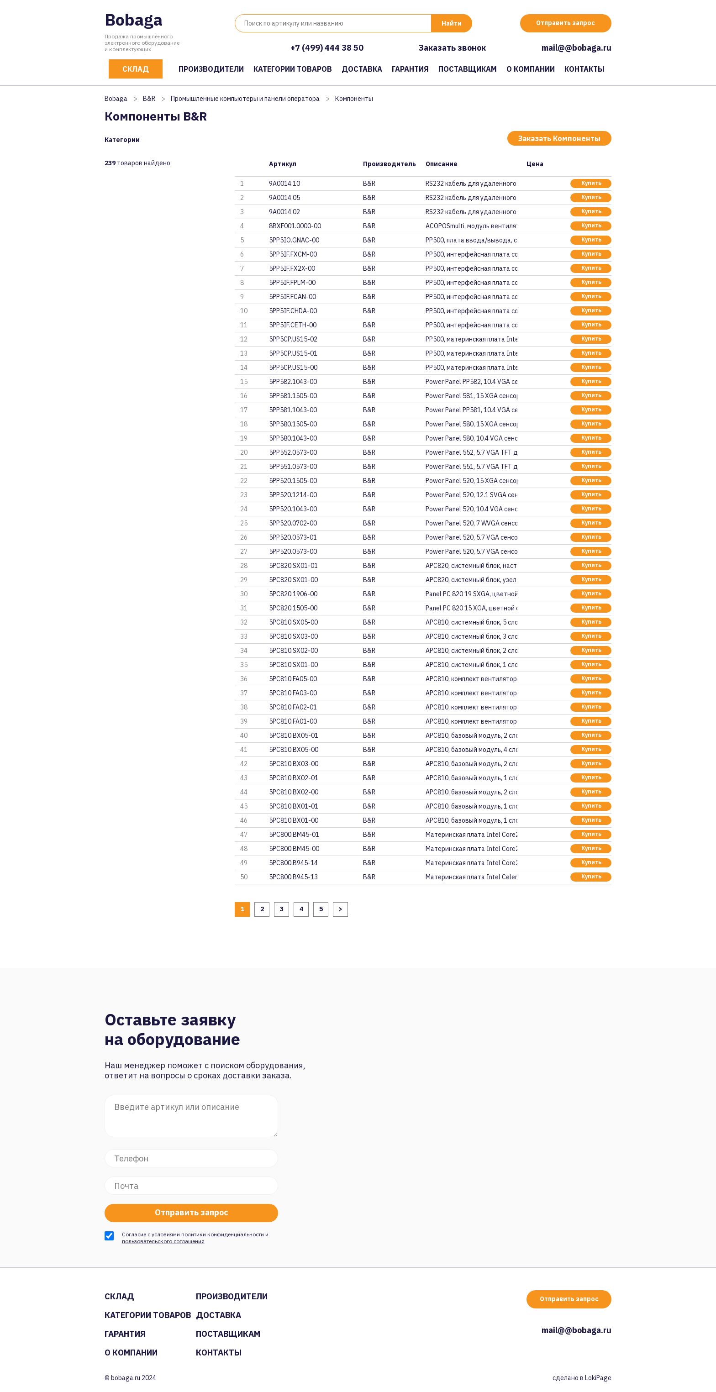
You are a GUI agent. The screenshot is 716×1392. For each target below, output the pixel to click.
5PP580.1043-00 (293, 438)
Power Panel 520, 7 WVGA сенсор (471, 523)
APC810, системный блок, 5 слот (471, 622)
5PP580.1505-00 (293, 424)
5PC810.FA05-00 (293, 679)
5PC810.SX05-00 (293, 622)
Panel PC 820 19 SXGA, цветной (471, 594)
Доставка (362, 69)
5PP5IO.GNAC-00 (295, 240)
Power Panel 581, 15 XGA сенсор (471, 396)
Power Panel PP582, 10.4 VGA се (471, 382)
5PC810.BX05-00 (293, 750)
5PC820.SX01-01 (293, 566)
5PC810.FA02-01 (293, 707)
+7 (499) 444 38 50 (326, 47)
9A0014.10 (284, 183)
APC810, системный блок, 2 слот (471, 650)
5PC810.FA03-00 (293, 693)
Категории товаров (292, 69)
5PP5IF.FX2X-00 (292, 268)
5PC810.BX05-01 (293, 735)
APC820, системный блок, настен (471, 566)
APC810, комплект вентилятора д (471, 679)
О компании (530, 69)
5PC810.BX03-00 (293, 764)
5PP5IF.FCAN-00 (292, 297)
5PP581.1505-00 (293, 396)
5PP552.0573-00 (293, 452)
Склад (135, 69)
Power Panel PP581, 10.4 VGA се (471, 410)
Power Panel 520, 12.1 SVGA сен (471, 495)
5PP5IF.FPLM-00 (292, 282)
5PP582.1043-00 (293, 382)
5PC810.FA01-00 (293, 721)
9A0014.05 (284, 198)
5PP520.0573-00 (293, 551)
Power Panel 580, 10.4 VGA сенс (471, 438)
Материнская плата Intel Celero (471, 877)
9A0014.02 (284, 212)
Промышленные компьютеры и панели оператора (245, 99)
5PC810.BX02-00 (293, 792)
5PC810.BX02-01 (293, 778)
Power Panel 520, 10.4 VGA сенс (471, 509)
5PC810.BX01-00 (293, 820)
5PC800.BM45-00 (294, 849)
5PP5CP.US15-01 (293, 353)
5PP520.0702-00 (293, 523)
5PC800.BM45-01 (294, 834)
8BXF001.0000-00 (295, 226)
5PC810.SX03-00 (293, 636)
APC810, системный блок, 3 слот (471, 636)
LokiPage (598, 1378)
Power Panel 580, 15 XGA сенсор (471, 424)
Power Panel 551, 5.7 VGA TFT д (471, 466)
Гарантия (410, 69)
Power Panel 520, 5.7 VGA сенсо (471, 537)
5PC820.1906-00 (293, 594)
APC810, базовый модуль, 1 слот (471, 778)
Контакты (584, 69)
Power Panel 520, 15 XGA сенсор (471, 481)
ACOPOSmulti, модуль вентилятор (471, 226)
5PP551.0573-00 (293, 466)
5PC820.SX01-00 (293, 580)
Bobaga (134, 19)
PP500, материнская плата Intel (471, 339)
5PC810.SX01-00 (293, 665)
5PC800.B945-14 (293, 863)
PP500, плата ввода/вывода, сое (471, 240)
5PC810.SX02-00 (293, 650)
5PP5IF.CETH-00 (292, 325)
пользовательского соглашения (163, 1241)
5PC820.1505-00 (293, 608)
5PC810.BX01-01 (293, 806)
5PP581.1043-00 (293, 410)
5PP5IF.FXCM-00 (293, 254)
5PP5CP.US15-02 (293, 339)
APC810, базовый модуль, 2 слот (471, 735)
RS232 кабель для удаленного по (471, 183)
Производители (211, 69)
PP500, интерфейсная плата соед (471, 254)
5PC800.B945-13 (293, 877)
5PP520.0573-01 (293, 537)
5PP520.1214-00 (293, 495)
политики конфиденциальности (222, 1234)
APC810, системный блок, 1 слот (471, 665)
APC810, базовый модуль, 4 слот (471, 750)
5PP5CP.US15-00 (293, 367)
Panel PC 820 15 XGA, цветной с (471, 608)
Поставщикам (467, 69)
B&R (149, 99)
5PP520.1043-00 (293, 509)
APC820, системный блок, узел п (471, 580)
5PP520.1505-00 (293, 481)
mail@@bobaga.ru (576, 47)
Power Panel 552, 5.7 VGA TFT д (471, 452)
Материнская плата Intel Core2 (471, 834)
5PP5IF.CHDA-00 (293, 311)
